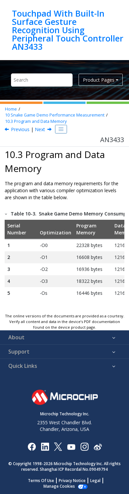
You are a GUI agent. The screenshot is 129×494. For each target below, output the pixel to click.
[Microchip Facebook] (32, 446)
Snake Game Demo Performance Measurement (54, 115)
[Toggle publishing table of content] (61, 129)
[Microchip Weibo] (98, 447)
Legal (95, 480)
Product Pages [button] (98, 80)
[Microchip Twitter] (58, 446)
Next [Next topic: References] (40, 129)
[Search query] (42, 79)
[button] (6, 213)
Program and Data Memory (36, 121)
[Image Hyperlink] (71, 447)
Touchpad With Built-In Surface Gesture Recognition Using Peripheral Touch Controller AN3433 (67, 30)
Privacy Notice (72, 480)
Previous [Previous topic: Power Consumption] (20, 129)
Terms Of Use (41, 480)
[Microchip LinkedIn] (45, 446)
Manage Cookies (59, 486)
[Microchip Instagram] (84, 446)
